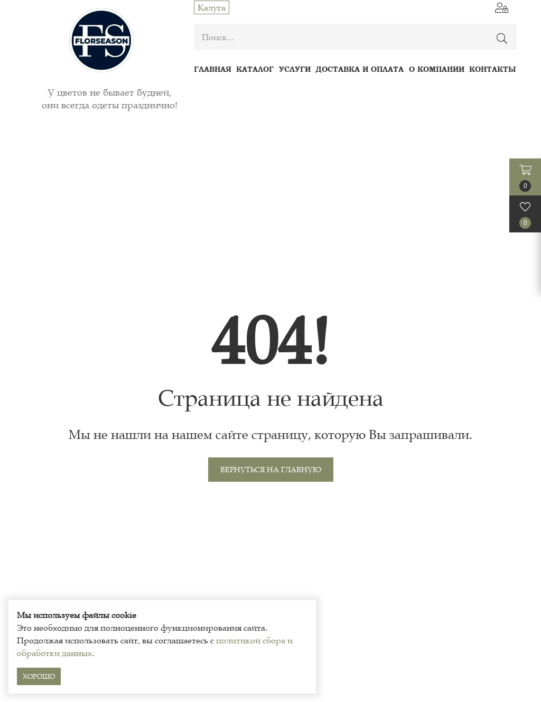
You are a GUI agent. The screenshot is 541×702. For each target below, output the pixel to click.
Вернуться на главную (270, 469)
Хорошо (39, 676)
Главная (212, 68)
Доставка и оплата (359, 68)
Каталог (255, 68)
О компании (436, 68)
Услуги (295, 68)
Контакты (492, 68)
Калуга (212, 7)
